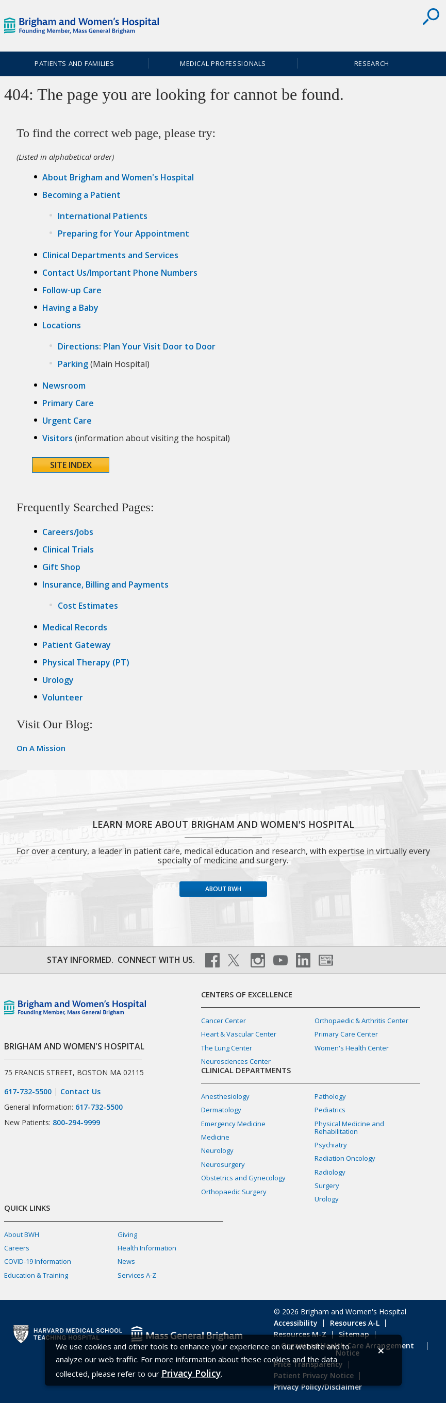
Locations (61, 325)
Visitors (57, 438)
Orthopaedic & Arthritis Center (361, 1020)
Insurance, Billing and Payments (105, 584)
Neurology (217, 1150)
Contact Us (80, 1092)
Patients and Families (74, 63)
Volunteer (62, 697)
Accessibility (296, 1323)
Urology (58, 680)
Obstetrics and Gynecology (243, 1177)
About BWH (223, 888)
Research (371, 63)
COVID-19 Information (37, 1261)
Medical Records (74, 627)
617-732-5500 (28, 1092)
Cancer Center (223, 1020)
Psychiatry (331, 1144)
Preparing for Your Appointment (123, 233)
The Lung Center (226, 1048)
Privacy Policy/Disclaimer (318, 1387)
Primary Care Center (346, 1034)
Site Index (71, 465)
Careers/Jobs (67, 532)
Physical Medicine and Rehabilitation (349, 1127)
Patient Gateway (76, 644)
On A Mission (40, 748)
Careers (16, 1247)
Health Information (147, 1247)
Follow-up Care (72, 290)
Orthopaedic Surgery (234, 1191)
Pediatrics (330, 1109)
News (126, 1261)
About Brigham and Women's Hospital (118, 177)
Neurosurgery (223, 1164)
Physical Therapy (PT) (85, 662)
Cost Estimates (88, 605)
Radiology (330, 1172)
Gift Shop (61, 567)
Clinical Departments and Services (110, 255)
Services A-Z (137, 1275)
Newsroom (64, 385)
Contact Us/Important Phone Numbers (119, 272)
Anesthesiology (225, 1096)
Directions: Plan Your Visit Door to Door (137, 346)
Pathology (330, 1096)
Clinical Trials (68, 549)
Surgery (327, 1185)
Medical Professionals (223, 63)
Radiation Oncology (345, 1158)
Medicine (215, 1137)
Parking (73, 364)
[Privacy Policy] (191, 1372)
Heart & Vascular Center (238, 1034)
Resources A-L (354, 1323)
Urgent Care (67, 420)
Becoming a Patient (81, 195)
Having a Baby (70, 307)
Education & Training (36, 1275)
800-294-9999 (76, 1122)
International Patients (102, 216)
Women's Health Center (352, 1048)
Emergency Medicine (233, 1123)
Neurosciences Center (236, 1061)
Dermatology (221, 1109)
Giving (127, 1234)
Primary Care (68, 403)
